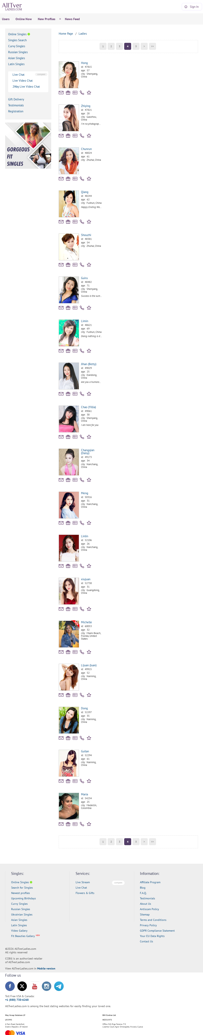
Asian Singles (16, 58)
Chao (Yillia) (88, 407)
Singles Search (17, 40)
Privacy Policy (148, 925)
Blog (142, 887)
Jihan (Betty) (88, 364)
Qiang (84, 191)
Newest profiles (20, 893)
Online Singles (17, 34)
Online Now (24, 19)
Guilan (85, 751)
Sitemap (145, 914)
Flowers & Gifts (85, 893)
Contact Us (146, 941)
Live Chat (18, 74)
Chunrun (86, 148)
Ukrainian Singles (21, 914)
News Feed (72, 19)
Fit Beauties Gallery (23, 936)
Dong (84, 708)
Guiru (84, 277)
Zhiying (85, 105)
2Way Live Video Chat (26, 86)
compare (41, 74)
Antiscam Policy (149, 909)
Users (6, 19)
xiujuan (85, 579)
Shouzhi (86, 234)
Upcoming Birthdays (23, 898)
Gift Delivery (16, 99)
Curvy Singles (16, 46)
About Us (145, 904)
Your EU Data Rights (152, 936)
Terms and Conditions (153, 920)
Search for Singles (22, 887)
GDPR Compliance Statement (157, 930)
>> (152, 46)
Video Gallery (19, 930)
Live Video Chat (23, 80)
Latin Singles (16, 64)
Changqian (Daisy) (87, 452)
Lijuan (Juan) (89, 665)
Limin (84, 321)
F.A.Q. (143, 893)
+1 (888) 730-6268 (17, 1000)
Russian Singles (18, 52)
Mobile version (46, 968)
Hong (84, 62)
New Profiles (46, 19)
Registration (15, 111)
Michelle (86, 622)
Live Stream (83, 882)
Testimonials (16, 105)
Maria (84, 794)
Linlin (84, 536)
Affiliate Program (150, 882)
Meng (84, 493)
